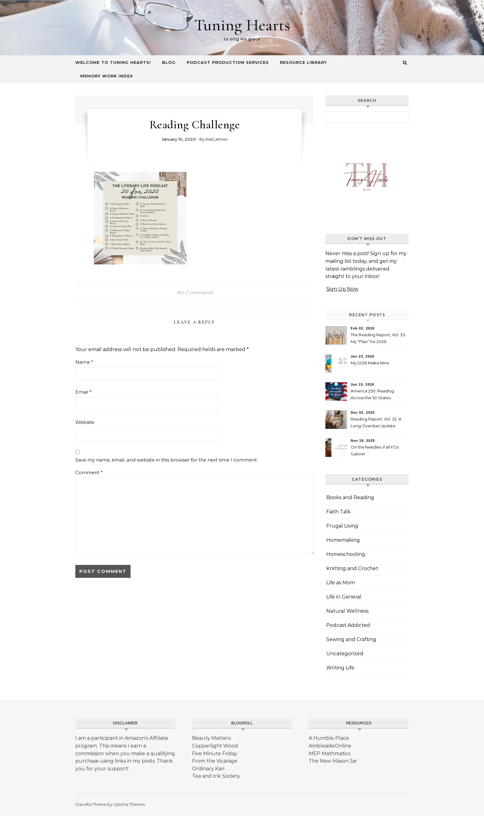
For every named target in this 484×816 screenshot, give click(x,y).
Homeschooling (345, 554)
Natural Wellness (347, 611)
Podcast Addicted (348, 625)
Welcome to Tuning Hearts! (113, 62)
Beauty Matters (211, 738)
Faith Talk (338, 512)
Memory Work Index (106, 75)
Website (84, 422)
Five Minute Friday (214, 753)
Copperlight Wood (215, 746)
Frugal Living (342, 526)
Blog (169, 62)
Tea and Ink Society (216, 776)
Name (84, 362)
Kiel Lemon (216, 139)
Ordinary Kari (208, 769)
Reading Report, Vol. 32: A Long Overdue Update (376, 422)
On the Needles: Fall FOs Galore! (375, 450)
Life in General (343, 597)
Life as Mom (340, 583)
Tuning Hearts (242, 25)
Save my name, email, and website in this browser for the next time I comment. (166, 460)
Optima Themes (129, 804)
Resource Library (303, 62)
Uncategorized (344, 654)
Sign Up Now (342, 289)
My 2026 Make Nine (370, 362)
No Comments (195, 293)
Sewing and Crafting (351, 639)
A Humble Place (329, 738)
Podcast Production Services (228, 62)
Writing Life (340, 668)
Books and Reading (350, 497)
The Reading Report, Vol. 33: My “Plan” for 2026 (378, 338)
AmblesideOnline (330, 746)
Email (83, 392)
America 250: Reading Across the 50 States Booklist (372, 395)
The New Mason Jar (333, 761)
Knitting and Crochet (352, 568)
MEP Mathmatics (329, 753)
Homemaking (343, 540)
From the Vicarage (214, 761)
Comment (89, 472)
